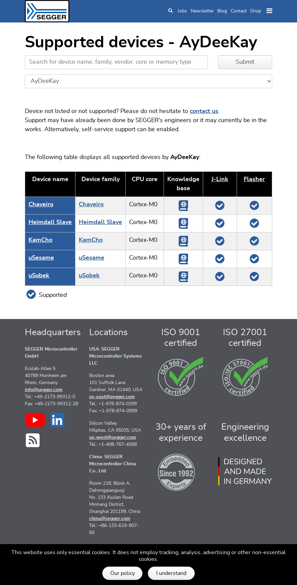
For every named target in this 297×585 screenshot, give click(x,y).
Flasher (254, 179)
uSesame (41, 258)
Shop (255, 11)
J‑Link (220, 179)
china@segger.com (109, 518)
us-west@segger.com (112, 437)
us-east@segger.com (112, 396)
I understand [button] (171, 573)
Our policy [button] (122, 573)
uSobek (38, 276)
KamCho (40, 240)
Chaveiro (40, 205)
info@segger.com (43, 389)
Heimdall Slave (50, 222)
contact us (204, 111)
